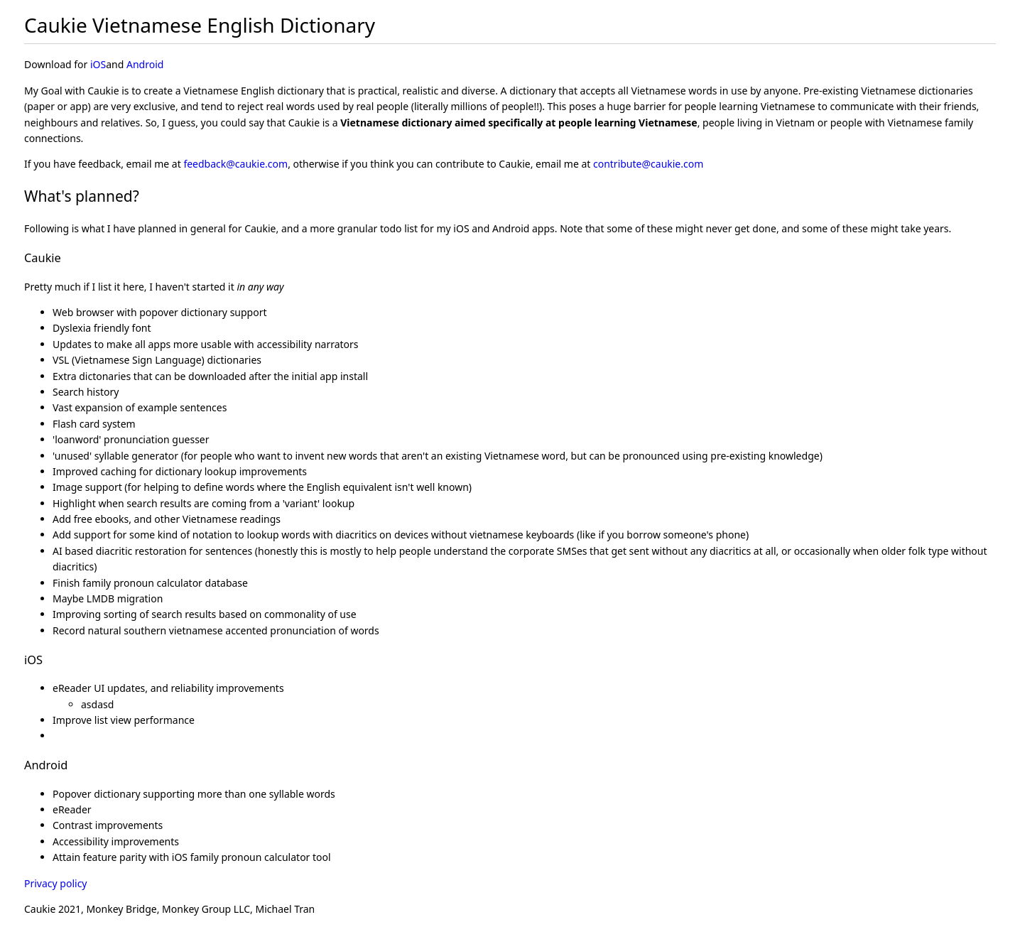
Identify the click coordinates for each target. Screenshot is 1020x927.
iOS (98, 64)
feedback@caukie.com (235, 163)
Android (144, 64)
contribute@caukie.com (648, 163)
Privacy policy (55, 883)
